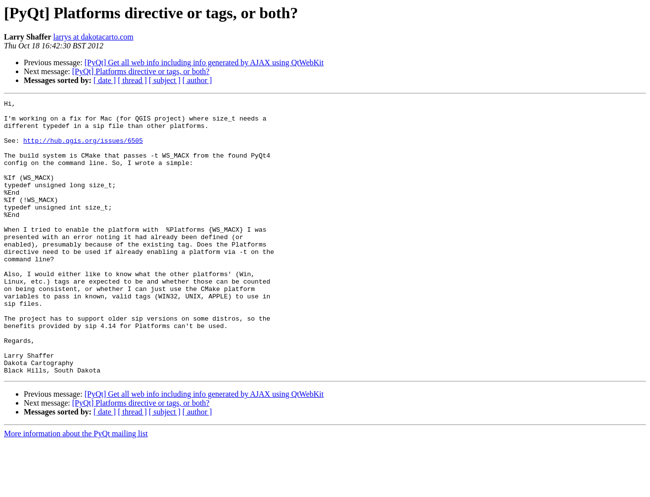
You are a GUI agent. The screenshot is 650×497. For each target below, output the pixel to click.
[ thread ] (132, 80)
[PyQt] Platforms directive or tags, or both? (141, 71)
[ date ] (104, 80)
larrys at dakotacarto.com (93, 37)
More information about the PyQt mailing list (76, 488)
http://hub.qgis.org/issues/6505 (83, 149)
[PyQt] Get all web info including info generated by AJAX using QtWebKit (204, 62)
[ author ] (197, 80)
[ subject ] (165, 80)
